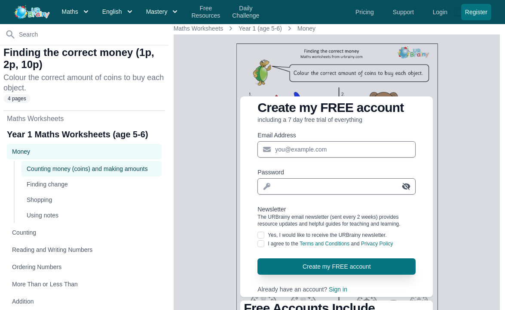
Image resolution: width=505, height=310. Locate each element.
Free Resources (205, 12)
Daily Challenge (245, 12)
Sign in (338, 289)
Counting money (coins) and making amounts (87, 168)
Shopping (39, 199)
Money (306, 28)
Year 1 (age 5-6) (260, 28)
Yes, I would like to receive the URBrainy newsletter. (327, 235)
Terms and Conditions (324, 244)
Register (476, 12)
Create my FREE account (337, 266)
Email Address (276, 135)
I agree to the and (330, 244)
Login (441, 12)
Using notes (42, 215)
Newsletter (336, 216)
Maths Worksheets (198, 28)
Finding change (47, 184)
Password (270, 172)
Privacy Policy (377, 244)
